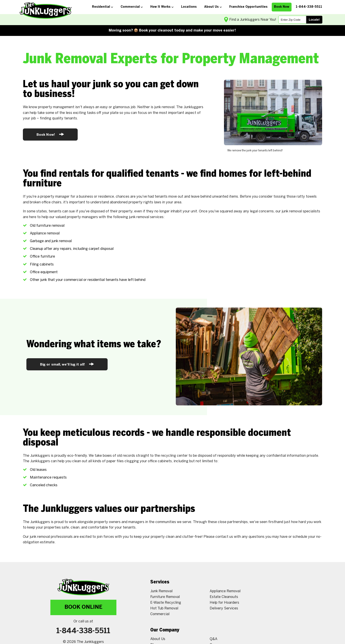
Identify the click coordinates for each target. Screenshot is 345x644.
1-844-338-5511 (83, 631)
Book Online (83, 607)
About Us (157, 639)
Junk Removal (161, 591)
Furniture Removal (165, 597)
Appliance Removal (225, 591)
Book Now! (50, 134)
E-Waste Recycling (165, 602)
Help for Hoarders (224, 602)
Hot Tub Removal (164, 608)
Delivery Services (224, 608)
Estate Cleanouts (224, 597)
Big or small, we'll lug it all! (67, 364)
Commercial (159, 614)
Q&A (213, 639)
